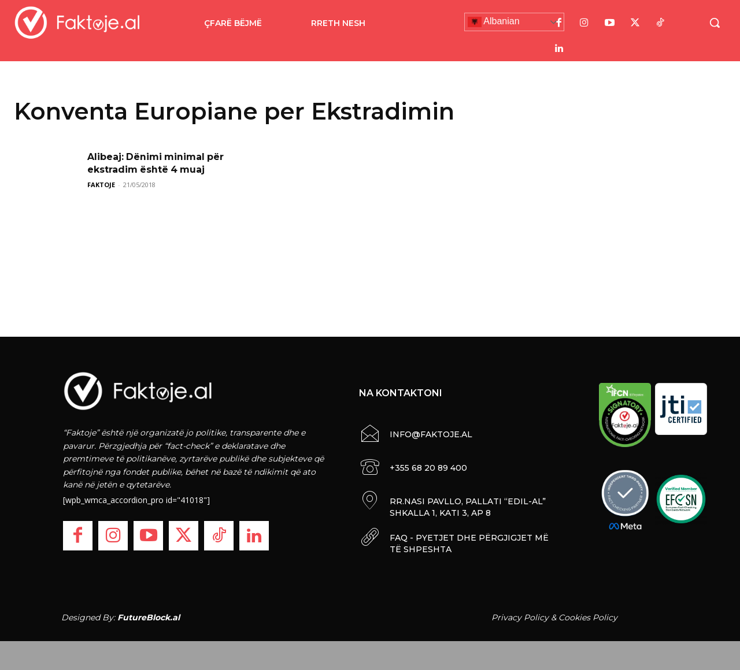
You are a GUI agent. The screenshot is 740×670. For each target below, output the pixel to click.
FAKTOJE (101, 184)
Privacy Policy (520, 617)
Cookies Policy (587, 617)
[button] (714, 22)
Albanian (494, 22)
